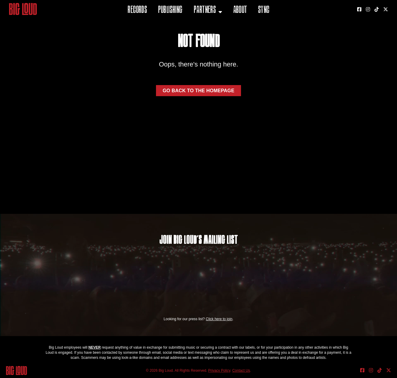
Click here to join (219, 319)
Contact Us (241, 370)
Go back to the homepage (198, 90)
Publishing (170, 10)
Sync (263, 10)
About (240, 10)
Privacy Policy (219, 370)
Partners (205, 10)
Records (137, 10)
